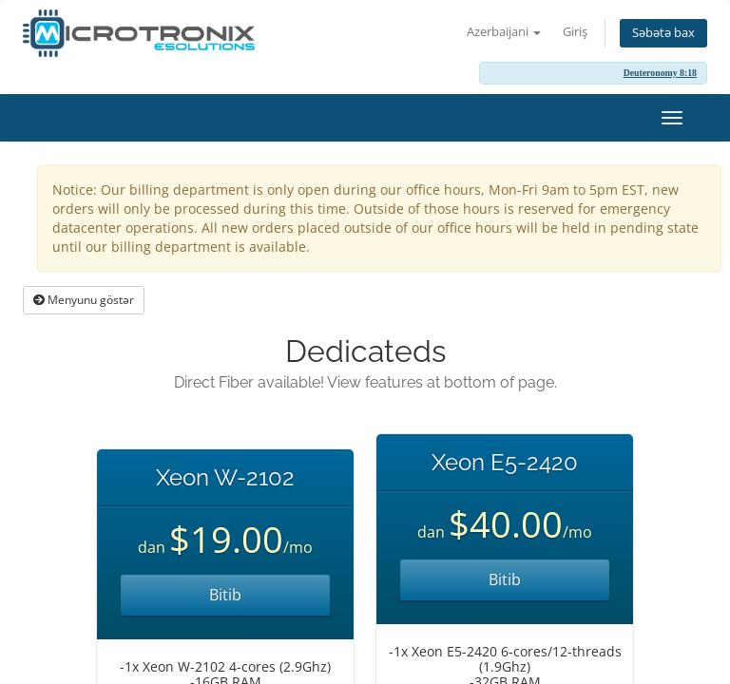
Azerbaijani (504, 32)
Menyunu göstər (83, 300)
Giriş (575, 32)
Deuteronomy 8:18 (660, 72)
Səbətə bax (663, 33)
